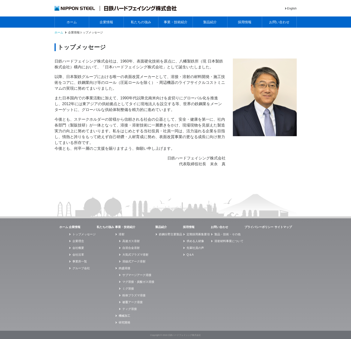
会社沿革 (78, 254)
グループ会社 (81, 268)
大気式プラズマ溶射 (135, 254)
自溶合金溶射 (131, 248)
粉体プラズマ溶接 (134, 295)
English (291, 8)
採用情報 (244, 22)
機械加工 (124, 315)
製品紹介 (210, 22)
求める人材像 (195, 241)
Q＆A (190, 254)
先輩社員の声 (195, 248)
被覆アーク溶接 (132, 302)
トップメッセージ (84, 234)
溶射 (122, 234)
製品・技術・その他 (227, 234)
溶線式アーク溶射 (134, 261)
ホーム (72, 22)
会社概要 (78, 248)
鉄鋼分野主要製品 (170, 234)
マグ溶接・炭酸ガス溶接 (138, 282)
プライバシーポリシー (258, 227)
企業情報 (106, 22)
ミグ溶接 (128, 288)
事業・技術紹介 (175, 22)
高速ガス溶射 (131, 241)
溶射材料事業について (228, 241)
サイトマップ (283, 227)
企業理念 (78, 241)
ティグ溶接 (129, 309)
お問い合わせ (279, 22)
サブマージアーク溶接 (136, 275)
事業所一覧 (79, 261)
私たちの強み (141, 22)
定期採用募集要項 (198, 234)
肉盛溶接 (124, 268)
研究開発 (124, 322)
